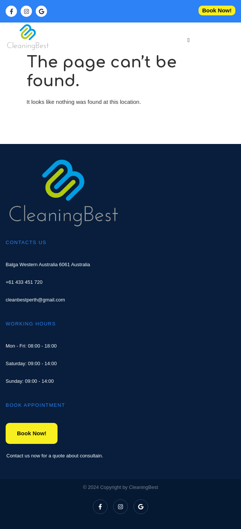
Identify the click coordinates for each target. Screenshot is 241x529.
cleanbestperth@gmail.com (35, 300)
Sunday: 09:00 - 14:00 (30, 381)
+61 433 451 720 (24, 282)
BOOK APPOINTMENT (35, 405)
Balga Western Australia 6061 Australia (48, 264)
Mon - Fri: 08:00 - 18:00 (31, 346)
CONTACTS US (26, 242)
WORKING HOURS (31, 324)
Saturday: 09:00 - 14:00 (31, 363)
